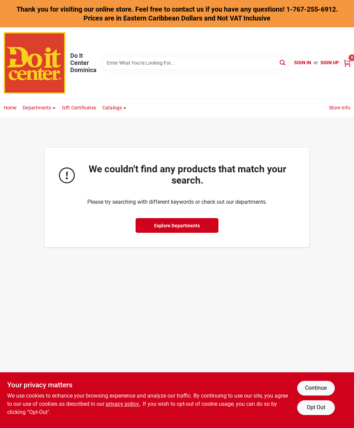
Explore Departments (177, 225)
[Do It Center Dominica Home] (34, 63)
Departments (37, 107)
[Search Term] (195, 63)
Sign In (302, 62)
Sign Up (329, 62)
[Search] (283, 62)
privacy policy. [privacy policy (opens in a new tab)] (123, 404)
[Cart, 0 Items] (347, 62)
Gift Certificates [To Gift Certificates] (79, 107)
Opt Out (316, 407)
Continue (316, 388)
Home (10, 107)
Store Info (340, 107)
